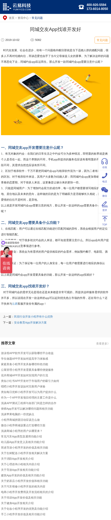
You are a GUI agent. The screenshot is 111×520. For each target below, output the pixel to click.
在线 (104, 163)
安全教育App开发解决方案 (30, 322)
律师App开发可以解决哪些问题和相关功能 (27, 408)
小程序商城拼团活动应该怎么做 (20, 419)
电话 (104, 177)
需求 (104, 206)
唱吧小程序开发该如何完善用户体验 (23, 386)
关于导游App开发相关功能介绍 (20, 469)
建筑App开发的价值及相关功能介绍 (23, 475)
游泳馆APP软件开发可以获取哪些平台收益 (27, 353)
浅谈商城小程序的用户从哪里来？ (22, 430)
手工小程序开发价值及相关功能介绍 (23, 514)
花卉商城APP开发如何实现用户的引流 (24, 375)
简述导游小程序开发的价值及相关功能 (24, 447)
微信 (104, 191)
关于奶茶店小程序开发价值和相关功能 (24, 480)
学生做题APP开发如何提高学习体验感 (24, 358)
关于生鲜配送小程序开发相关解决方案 (24, 453)
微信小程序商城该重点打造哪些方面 (23, 425)
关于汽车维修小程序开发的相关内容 (23, 486)
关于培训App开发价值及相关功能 (21, 497)
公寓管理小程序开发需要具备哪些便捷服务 (27, 369)
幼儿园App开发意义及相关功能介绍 (23, 442)
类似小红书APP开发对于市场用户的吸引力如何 (30, 380)
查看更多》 (103, 343)
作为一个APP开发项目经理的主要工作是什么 (28, 397)
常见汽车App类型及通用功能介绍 (21, 436)
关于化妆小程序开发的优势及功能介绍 (24, 508)
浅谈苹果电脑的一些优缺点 (17, 414)
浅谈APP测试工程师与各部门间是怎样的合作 (28, 403)
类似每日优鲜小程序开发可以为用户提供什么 (28, 392)
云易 (15, 303)
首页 (11, 17)
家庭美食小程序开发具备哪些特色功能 (24, 364)
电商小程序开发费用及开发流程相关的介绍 (27, 492)
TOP (104, 220)
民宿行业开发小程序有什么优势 (33, 316)
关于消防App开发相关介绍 (17, 458)
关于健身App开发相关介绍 (17, 503)
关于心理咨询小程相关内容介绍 (20, 464)
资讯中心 (23, 17)
